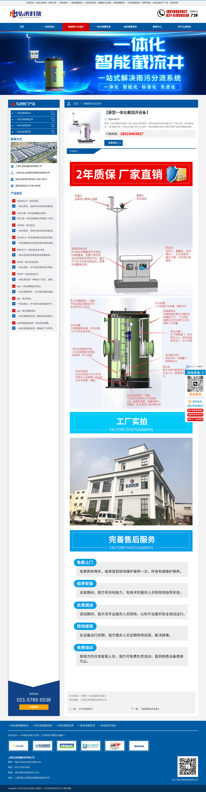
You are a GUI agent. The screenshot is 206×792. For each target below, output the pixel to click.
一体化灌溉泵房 (23, 131)
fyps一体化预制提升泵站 (29, 286)
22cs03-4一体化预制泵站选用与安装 (35, 237)
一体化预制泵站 (23, 113)
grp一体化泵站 (24, 298)
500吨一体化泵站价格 (27, 262)
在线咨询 (33, 707)
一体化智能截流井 (24, 119)
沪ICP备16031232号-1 (53, 788)
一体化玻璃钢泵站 (18, 725)
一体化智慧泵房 (103, 26)
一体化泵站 (48, 26)
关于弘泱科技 (184, 26)
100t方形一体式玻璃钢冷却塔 (31, 213)
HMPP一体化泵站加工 (28, 274)
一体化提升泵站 (107, 725)
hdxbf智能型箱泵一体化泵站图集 (33, 323)
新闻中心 (157, 26)
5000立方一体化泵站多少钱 (30, 249)
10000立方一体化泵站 (28, 201)
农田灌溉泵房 (130, 26)
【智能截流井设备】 (150, 709)
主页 (21, 26)
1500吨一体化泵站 (26, 225)
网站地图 (67, 788)
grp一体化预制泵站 (26, 311)
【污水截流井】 (86, 709)
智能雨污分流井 (76, 26)
